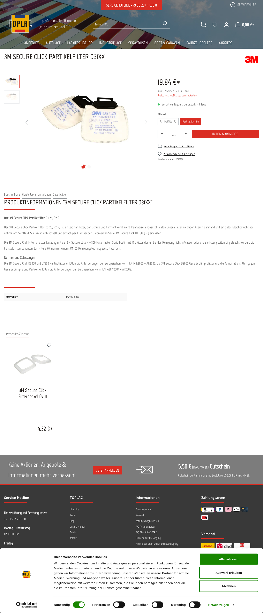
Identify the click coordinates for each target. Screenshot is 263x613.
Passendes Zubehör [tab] (17, 334)
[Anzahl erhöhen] (185, 134)
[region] (76, 123)
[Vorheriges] (27, 122)
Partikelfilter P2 (168, 121)
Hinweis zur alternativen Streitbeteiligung (157, 543)
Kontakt (73, 538)
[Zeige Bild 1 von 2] (83, 166)
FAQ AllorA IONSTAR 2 (146, 532)
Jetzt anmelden (107, 470)
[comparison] (203, 24)
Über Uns (74, 509)
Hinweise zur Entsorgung (148, 538)
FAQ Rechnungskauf (145, 526)
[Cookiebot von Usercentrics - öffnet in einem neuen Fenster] (27, 605)
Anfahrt (73, 532)
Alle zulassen (228, 559)
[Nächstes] (146, 122)
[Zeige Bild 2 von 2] (89, 166)
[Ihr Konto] (226, 24)
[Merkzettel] (214, 24)
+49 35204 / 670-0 (15, 519)
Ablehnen (229, 586)
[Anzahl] (173, 134)
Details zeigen (218, 605)
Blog (72, 521)
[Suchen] (164, 23)
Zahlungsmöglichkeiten (147, 521)
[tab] (12, 195)
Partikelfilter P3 (190, 121)
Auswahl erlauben (229, 572)
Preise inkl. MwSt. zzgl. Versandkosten (177, 95)
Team (73, 515)
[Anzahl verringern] (162, 134)
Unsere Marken (77, 526)
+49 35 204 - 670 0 (144, 5)
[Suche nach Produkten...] (126, 25)
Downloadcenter (144, 509)
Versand (140, 515)
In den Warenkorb (225, 134)
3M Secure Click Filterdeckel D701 (32, 393)
